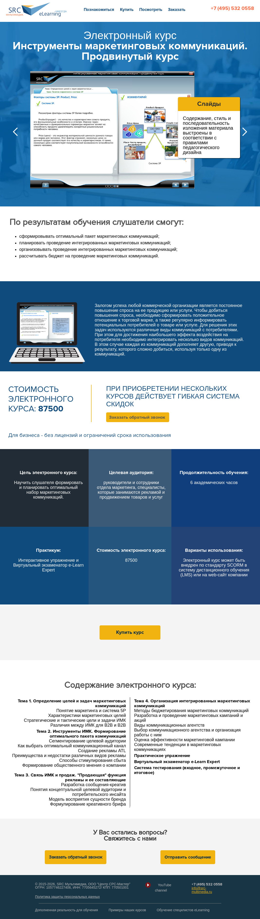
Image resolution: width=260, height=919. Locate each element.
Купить (126, 9)
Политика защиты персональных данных (67, 897)
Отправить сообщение (188, 857)
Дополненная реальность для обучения (66, 910)
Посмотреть (150, 9)
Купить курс (130, 632)
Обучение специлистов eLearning (183, 910)
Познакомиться (99, 9)
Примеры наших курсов (127, 910)
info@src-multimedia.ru (202, 890)
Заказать (176, 9)
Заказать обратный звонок (137, 417)
